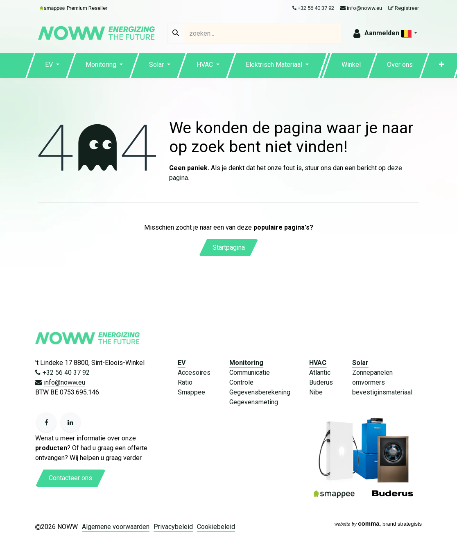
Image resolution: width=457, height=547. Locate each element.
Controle (241, 382)
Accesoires (194, 372)
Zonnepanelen (372, 372)
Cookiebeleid (216, 527)
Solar (360, 363)
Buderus (321, 382)
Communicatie (249, 372)
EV (182, 363)
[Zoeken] (175, 33)
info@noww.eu (361, 8)
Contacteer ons (70, 478)
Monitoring (246, 363)
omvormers (368, 382)
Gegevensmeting (253, 402)
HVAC (317, 363)
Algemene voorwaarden (115, 527)
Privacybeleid (173, 527)
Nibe (316, 392)
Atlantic (319, 372)
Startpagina (229, 247)
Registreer (403, 8)
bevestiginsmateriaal (382, 392)
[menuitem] (52, 65)
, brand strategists (378, 524)
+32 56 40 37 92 (313, 8)
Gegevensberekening (259, 392)
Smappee (191, 392)
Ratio (185, 382)
